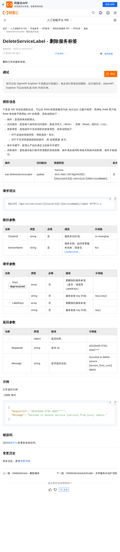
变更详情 (25, 461)
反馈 (64, 490)
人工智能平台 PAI (18, 28)
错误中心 (13, 443)
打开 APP (109, 4)
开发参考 (34, 28)
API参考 (45, 28)
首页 (5, 28)
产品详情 (59, 53)
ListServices (72, 252)
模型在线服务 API (61, 28)
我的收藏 (108, 54)
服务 (86, 28)
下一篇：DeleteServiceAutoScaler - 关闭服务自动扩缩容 (87, 474)
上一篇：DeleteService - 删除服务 (21, 474)
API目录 (76, 28)
